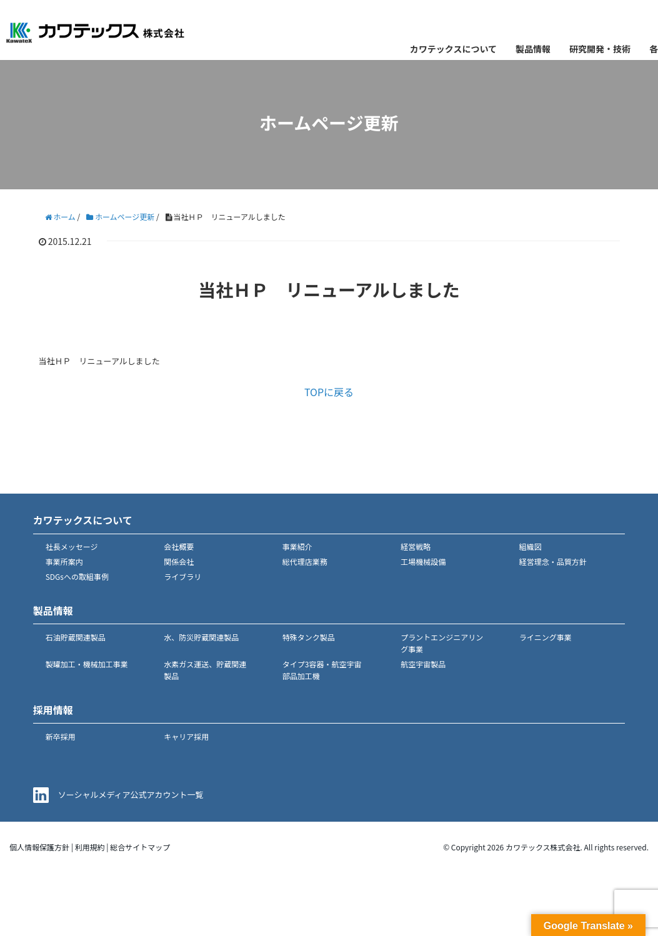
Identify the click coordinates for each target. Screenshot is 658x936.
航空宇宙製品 (423, 664)
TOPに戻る (329, 391)
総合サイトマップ (140, 847)
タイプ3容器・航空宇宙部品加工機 (322, 670)
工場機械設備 (423, 561)
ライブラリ (182, 576)
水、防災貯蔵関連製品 (201, 637)
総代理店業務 (304, 561)
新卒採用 (61, 736)
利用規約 (90, 847)
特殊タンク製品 (308, 637)
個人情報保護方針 (39, 847)
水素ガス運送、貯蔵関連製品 (205, 670)
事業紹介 (297, 546)
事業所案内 (64, 561)
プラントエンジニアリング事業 (442, 643)
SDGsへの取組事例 (77, 576)
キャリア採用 (186, 736)
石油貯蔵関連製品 (76, 637)
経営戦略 (416, 546)
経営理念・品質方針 (553, 561)
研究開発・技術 (600, 48)
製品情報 (533, 48)
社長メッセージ (72, 546)
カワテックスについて (453, 48)
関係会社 (179, 561)
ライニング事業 (545, 637)
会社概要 (179, 546)
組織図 (530, 546)
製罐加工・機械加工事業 (87, 664)
